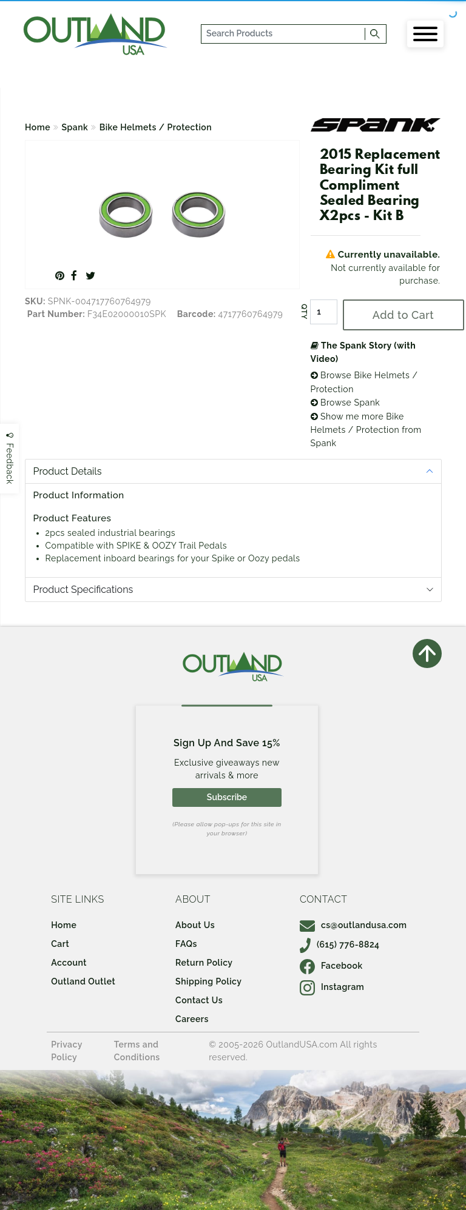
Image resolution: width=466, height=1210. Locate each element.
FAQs (186, 944)
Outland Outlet (83, 981)
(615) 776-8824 (340, 944)
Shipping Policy (208, 981)
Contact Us (199, 1000)
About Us (195, 925)
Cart (60, 944)
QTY (303, 311)
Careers (192, 1019)
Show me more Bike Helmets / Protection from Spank (366, 430)
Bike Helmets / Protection (156, 127)
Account (69, 963)
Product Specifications (83, 589)
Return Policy (203, 963)
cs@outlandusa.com (353, 925)
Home (37, 127)
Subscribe (227, 797)
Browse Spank (345, 402)
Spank (75, 127)
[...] (283, 34)
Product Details (67, 471)
